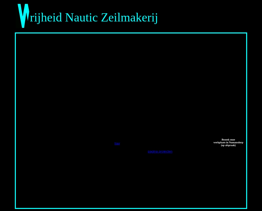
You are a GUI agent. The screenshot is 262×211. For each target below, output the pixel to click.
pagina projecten (160, 151)
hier (117, 143)
